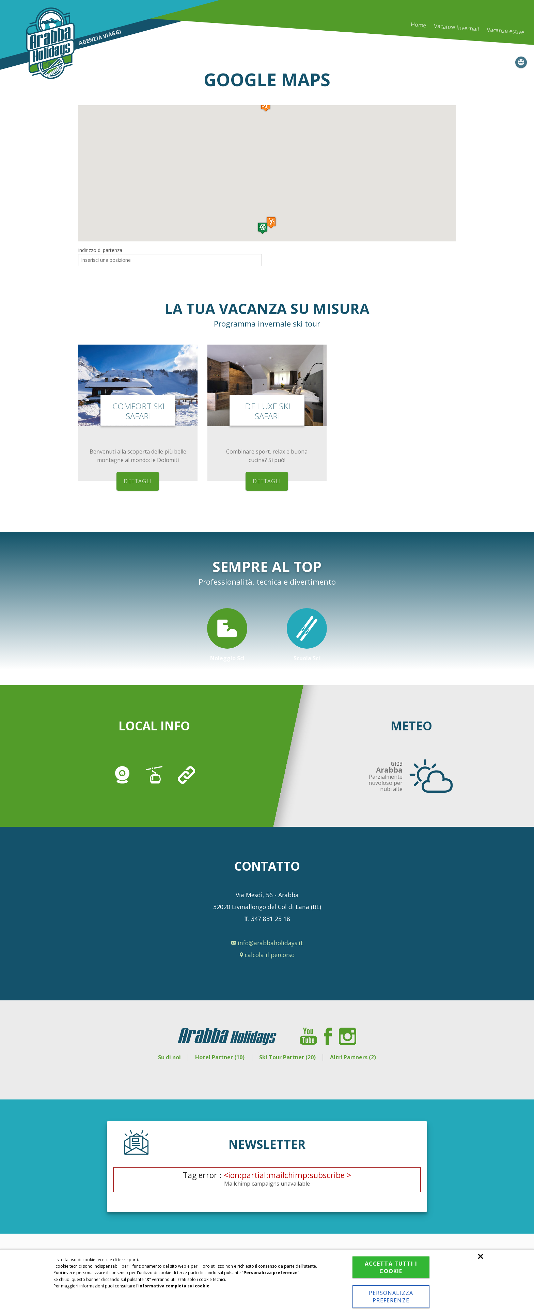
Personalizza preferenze (391, 1296)
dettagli (138, 481)
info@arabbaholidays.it (267, 943)
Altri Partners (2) (353, 1057)
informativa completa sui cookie (173, 1286)
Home (418, 24)
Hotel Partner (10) (220, 1057)
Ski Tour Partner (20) (287, 1057)
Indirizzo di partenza (100, 250)
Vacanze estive (505, 31)
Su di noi (169, 1057)
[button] (262, 228)
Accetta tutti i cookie (391, 1267)
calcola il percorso (267, 955)
